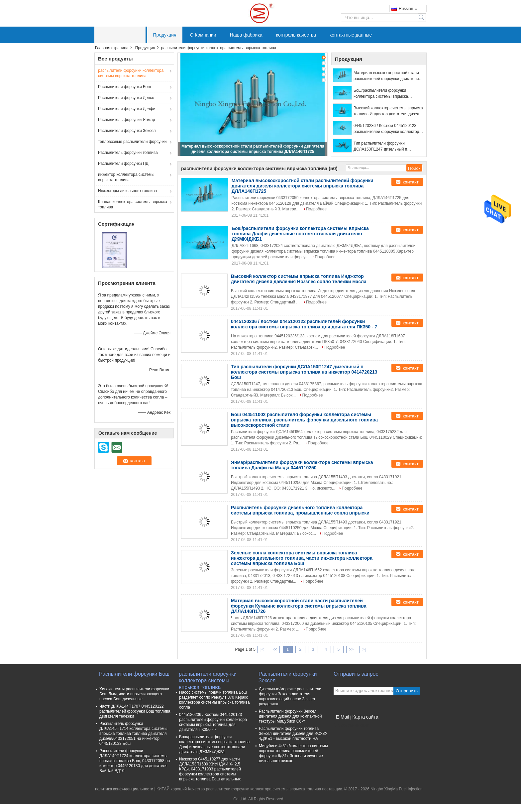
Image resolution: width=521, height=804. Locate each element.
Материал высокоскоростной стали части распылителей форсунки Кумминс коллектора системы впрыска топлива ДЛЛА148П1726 (298, 606)
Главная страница (112, 48)
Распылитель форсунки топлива (128, 152)
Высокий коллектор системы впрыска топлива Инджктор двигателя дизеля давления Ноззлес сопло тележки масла (388, 111)
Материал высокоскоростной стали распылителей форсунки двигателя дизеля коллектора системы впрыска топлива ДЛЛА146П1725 (388, 76)
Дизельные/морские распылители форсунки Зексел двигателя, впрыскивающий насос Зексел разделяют (290, 696)
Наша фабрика (246, 35)
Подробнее (316, 209)
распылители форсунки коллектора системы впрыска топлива (130, 73)
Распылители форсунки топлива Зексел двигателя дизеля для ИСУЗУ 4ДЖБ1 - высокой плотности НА (293, 733)
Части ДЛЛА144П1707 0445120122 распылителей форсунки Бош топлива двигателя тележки (134, 711)
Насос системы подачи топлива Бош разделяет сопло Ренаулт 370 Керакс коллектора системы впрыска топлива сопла (214, 700)
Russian (408, 8)
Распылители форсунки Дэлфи (126, 108)
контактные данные (351, 35)
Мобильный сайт (351, 725)
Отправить (407, 690)
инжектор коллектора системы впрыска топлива (126, 177)
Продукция (164, 35)
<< (274, 649)
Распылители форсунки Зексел (127, 130)
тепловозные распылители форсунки (132, 141)
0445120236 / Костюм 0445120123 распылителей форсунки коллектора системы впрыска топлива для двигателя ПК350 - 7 (387, 129)
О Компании (203, 35)
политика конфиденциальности (124, 789)
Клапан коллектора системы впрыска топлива (132, 204)
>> (351, 649)
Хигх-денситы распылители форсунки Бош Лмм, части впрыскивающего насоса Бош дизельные (134, 694)
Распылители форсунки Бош (124, 86)
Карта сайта (365, 717)
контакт (410, 181)
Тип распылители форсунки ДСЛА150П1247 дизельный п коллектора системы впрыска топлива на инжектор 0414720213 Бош (385, 146)
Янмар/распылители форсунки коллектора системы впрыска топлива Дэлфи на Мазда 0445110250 (302, 465)
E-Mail (342, 717)
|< (262, 649)
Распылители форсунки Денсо (126, 97)
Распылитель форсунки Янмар (126, 119)
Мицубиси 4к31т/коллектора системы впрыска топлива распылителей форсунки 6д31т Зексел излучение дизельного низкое (293, 753)
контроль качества (296, 35)
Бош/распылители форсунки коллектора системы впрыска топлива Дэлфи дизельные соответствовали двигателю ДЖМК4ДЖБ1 (381, 93)
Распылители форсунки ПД (123, 163)
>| (364, 649)
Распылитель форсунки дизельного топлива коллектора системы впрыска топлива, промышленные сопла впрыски (300, 510)
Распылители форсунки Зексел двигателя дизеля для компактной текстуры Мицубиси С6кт (290, 716)
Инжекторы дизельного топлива (127, 190)
